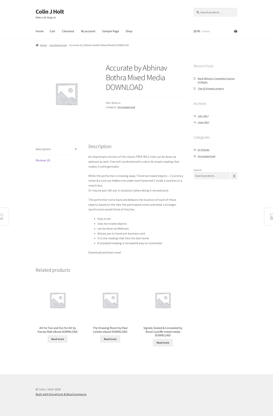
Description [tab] (43, 149)
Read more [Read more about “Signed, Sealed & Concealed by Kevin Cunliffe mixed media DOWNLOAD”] (163, 342)
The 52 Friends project (211, 88)
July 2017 (203, 116)
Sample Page (110, 31)
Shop (129, 31)
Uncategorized (58, 45)
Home (40, 31)
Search (198, 170)
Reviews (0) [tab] (43, 160)
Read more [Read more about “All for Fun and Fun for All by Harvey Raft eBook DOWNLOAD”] (57, 339)
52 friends (203, 149)
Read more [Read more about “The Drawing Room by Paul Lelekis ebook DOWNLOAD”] (110, 339)
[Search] (234, 175)
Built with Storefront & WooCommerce (61, 394)
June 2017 (203, 122)
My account (88, 31)
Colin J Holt (50, 11)
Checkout (68, 31)
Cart (52, 31)
